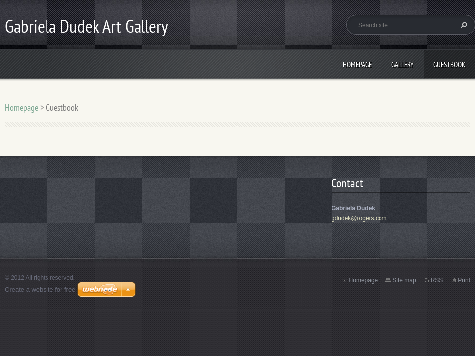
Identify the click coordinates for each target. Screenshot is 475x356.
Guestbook (449, 64)
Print (464, 280)
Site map (404, 280)
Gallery (402, 64)
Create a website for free (40, 289)
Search (462, 24)
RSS (437, 280)
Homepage (357, 64)
